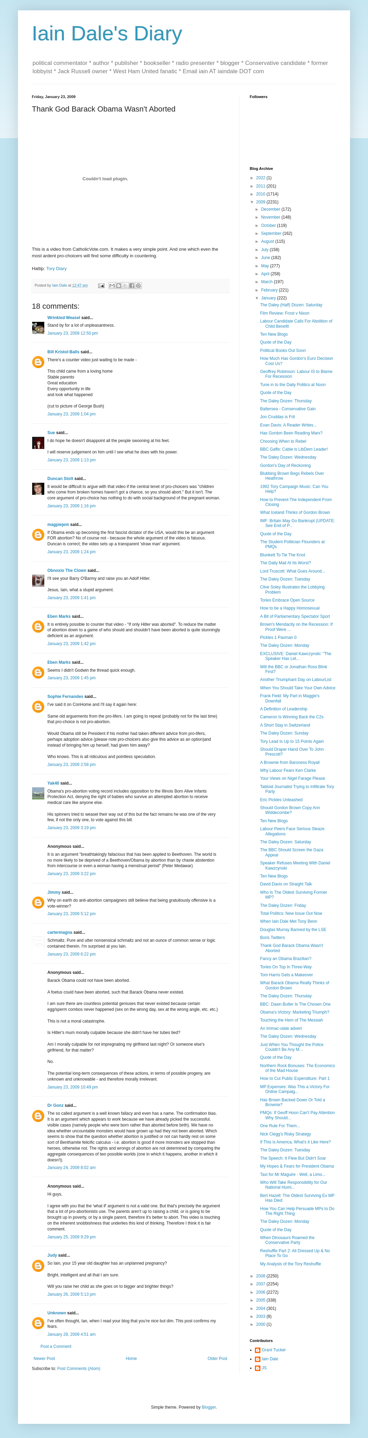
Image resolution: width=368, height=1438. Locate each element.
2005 (261, 1300)
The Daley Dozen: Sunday (284, 733)
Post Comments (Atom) (78, 1368)
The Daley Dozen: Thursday (286, 401)
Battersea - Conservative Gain (288, 408)
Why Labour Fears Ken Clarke (288, 770)
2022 (261, 177)
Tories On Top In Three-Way (286, 967)
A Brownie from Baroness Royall (290, 762)
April (265, 273)
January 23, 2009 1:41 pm (71, 597)
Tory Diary (56, 268)
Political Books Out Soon (283, 350)
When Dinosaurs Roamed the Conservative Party (287, 1240)
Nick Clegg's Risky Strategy (285, 1134)
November (271, 217)
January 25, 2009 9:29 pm (71, 1237)
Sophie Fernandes (65, 696)
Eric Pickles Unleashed (281, 799)
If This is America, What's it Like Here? (295, 1142)
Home (131, 1358)
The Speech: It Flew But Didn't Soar (293, 1158)
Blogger (209, 1407)
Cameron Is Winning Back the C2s (291, 717)
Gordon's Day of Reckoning (285, 465)
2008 (261, 1276)
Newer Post (44, 1358)
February (270, 290)
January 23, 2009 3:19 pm (71, 827)
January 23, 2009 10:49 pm (72, 1087)
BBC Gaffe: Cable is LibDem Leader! (294, 449)
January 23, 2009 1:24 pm (71, 551)
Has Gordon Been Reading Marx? (291, 433)
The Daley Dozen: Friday (283, 905)
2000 (261, 1324)
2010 (261, 194)
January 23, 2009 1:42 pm (71, 643)
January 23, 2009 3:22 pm (71, 873)
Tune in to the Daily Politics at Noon (293, 384)
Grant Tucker (274, 1350)
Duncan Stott (60, 478)
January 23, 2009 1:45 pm (71, 677)
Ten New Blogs (274, 334)
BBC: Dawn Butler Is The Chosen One (295, 1004)
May (265, 265)
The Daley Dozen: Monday (284, 645)
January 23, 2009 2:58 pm (71, 764)
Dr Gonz (55, 1105)
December (271, 209)
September (272, 233)
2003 (261, 1316)
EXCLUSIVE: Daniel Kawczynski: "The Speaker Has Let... (295, 656)
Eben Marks (59, 616)
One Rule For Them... (280, 1125)
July (265, 249)
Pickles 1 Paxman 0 (278, 637)
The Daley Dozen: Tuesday (285, 579)
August (268, 241)
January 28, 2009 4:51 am (71, 1334)
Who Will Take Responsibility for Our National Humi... (293, 1185)
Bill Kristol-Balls (63, 351)
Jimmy (54, 892)
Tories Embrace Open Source (287, 600)
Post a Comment (55, 1346)
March (267, 281)
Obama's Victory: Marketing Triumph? (294, 1012)
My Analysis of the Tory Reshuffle (290, 1264)
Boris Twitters (272, 937)
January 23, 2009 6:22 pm (71, 954)
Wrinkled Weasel (63, 317)
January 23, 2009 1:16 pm (71, 506)
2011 (261, 186)
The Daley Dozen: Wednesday (288, 457)
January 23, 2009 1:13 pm (71, 460)
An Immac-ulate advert (281, 1028)
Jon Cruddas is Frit (277, 416)
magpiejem (58, 524)
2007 (261, 1284)
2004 (261, 1308)
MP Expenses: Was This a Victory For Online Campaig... (295, 1089)
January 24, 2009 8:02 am (71, 1167)
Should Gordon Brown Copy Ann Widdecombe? (290, 810)
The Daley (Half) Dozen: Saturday (291, 305)
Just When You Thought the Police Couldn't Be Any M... (291, 1047)
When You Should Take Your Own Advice (297, 688)
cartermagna (59, 932)
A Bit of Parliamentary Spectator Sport (295, 616)
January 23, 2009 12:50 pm (72, 333)
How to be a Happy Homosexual (290, 608)
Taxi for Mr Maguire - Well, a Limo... (292, 1174)
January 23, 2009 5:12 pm (71, 913)
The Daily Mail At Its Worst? (285, 562)
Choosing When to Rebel (283, 441)
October (269, 225)
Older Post (217, 1358)
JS (264, 1367)
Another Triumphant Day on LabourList (295, 679)
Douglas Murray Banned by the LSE (293, 929)
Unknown (56, 1313)
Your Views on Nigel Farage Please (292, 778)
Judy (52, 1255)
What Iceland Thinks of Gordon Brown (295, 512)
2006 (261, 1292)
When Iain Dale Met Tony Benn (288, 921)
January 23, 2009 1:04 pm (71, 414)
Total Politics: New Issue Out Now (291, 913)
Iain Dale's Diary (107, 33)
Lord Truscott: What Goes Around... (292, 571)
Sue (51, 432)
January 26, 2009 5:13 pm (71, 1294)
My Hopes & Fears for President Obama (297, 1166)
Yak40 (53, 783)
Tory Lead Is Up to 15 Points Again (292, 741)
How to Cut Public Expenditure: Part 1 (295, 1078)
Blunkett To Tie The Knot (282, 555)
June (266, 257)
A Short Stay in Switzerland (285, 725)
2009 (261, 202)
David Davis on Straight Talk (286, 884)
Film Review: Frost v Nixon (285, 313)
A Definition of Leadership (283, 709)
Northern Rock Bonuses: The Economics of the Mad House (297, 1068)
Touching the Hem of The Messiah (291, 1020)
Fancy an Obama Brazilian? (285, 958)
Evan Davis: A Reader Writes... (288, 425)
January (269, 298)
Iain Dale (270, 1358)
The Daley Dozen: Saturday (285, 842)
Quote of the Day (276, 342)
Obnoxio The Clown (66, 570)
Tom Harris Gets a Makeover (286, 974)
